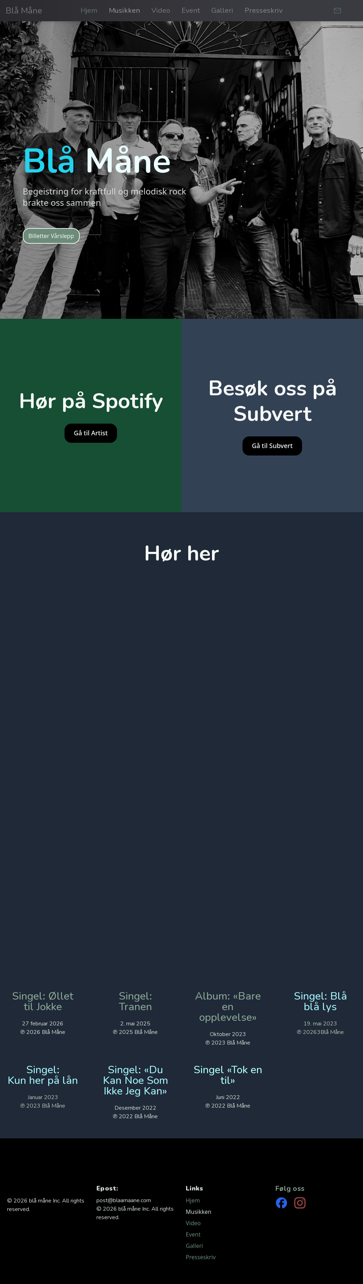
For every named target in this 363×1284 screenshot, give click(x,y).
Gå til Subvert (272, 445)
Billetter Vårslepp (51, 236)
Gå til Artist (91, 433)
